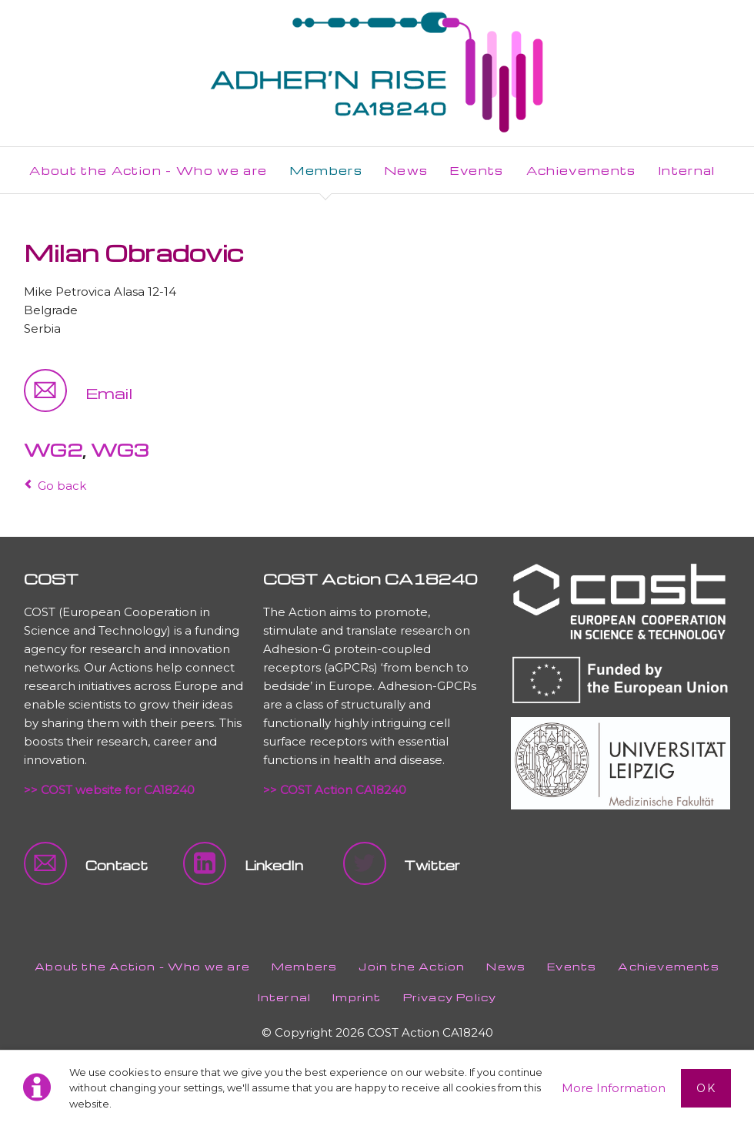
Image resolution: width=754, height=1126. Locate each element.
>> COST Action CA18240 (334, 790)
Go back (62, 485)
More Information (614, 1088)
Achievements (668, 966)
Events (571, 966)
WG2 (53, 449)
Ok (706, 1088)
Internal (285, 997)
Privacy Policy (450, 997)
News (505, 966)
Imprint (356, 997)
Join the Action (412, 966)
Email (108, 393)
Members (304, 966)
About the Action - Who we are (142, 966)
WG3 (119, 449)
